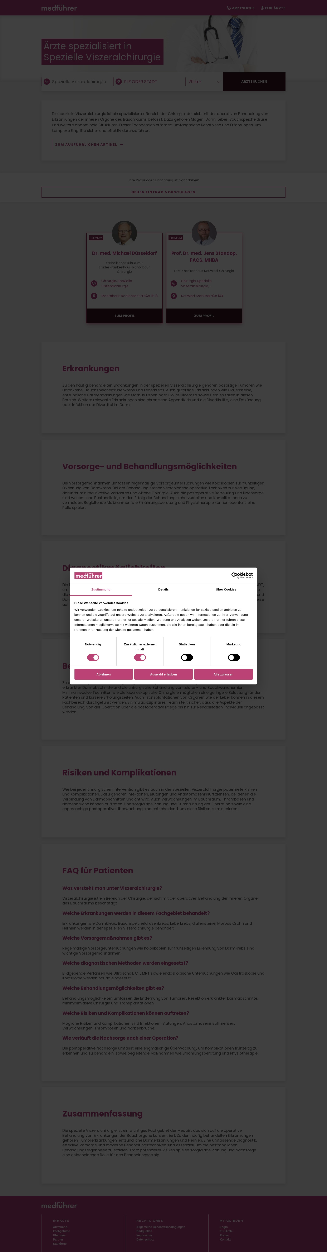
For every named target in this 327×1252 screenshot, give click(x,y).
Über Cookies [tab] (226, 589)
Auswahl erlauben (163, 674)
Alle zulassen (223, 674)
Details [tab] (163, 589)
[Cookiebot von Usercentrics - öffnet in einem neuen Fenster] (234, 575)
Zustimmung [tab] (101, 589)
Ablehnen (103, 674)
